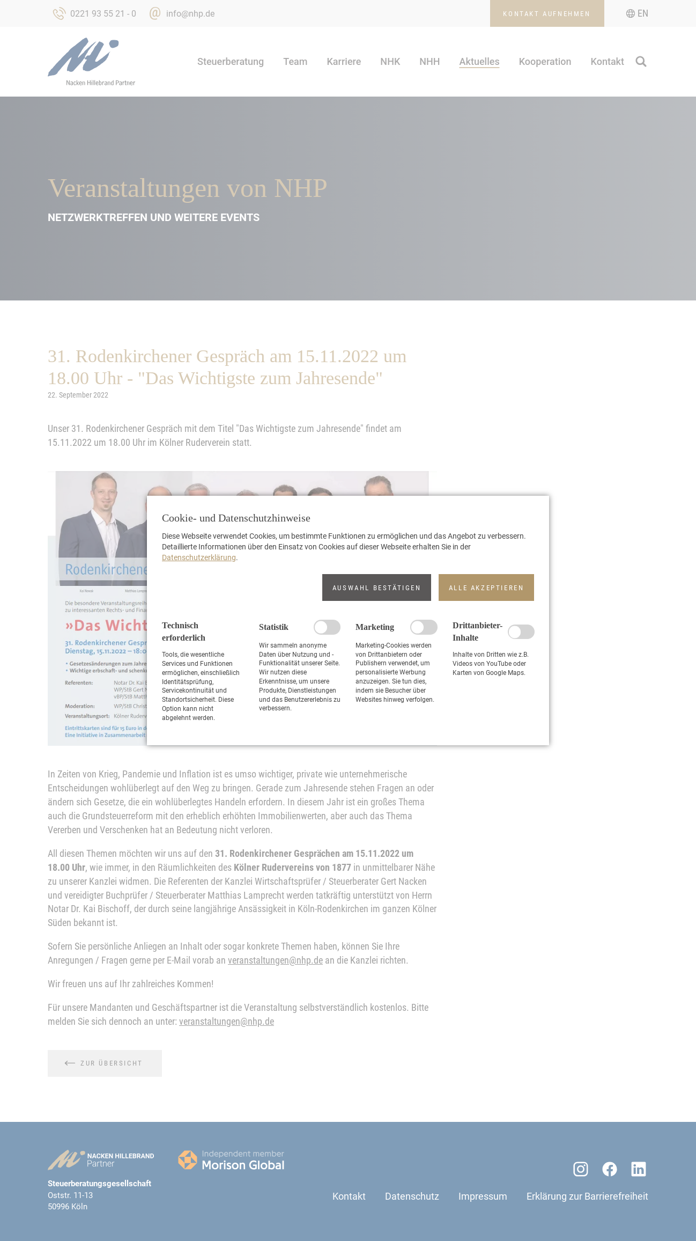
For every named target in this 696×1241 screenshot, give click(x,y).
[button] (376, 587)
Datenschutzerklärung (199, 557)
